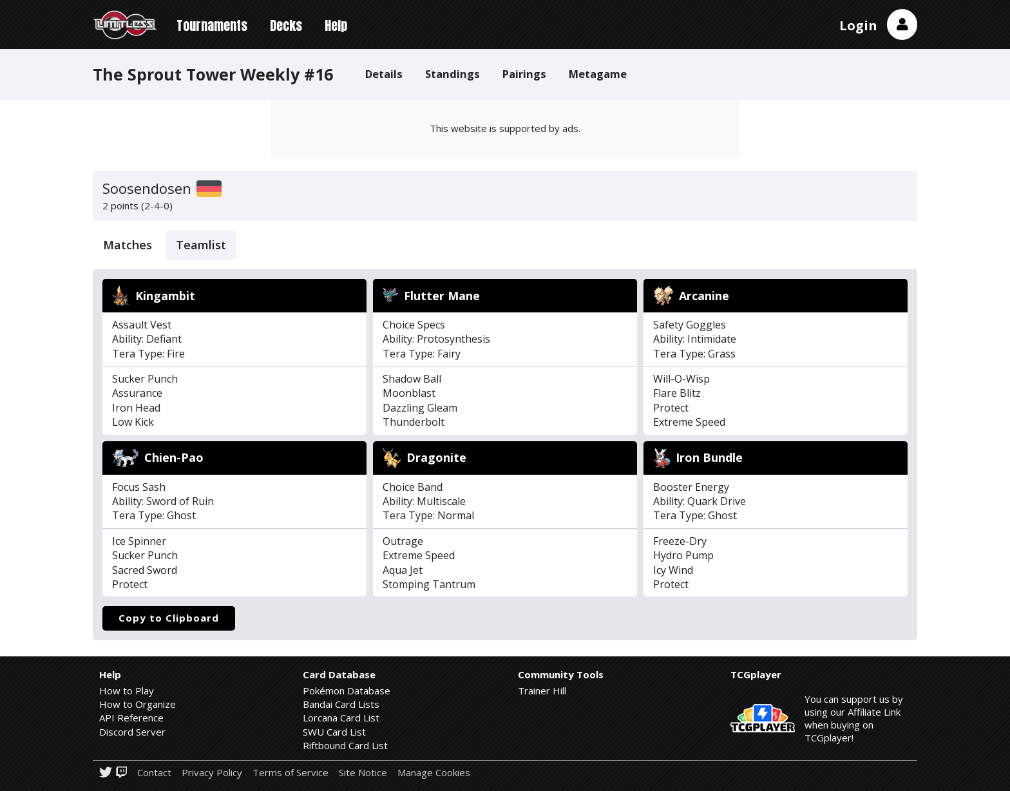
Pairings (524, 73)
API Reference (131, 717)
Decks (286, 25)
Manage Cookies (433, 772)
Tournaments (211, 25)
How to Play (126, 690)
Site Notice (363, 772)
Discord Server (132, 731)
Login (858, 25)
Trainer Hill (542, 690)
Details (384, 73)
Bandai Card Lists (341, 704)
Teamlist (201, 245)
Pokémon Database (346, 690)
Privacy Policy (212, 772)
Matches (127, 245)
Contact (154, 772)
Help (336, 25)
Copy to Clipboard (169, 617)
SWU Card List (334, 731)
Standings (452, 73)
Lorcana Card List (341, 717)
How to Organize (137, 704)
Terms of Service (290, 772)
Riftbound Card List (345, 745)
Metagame (598, 73)
